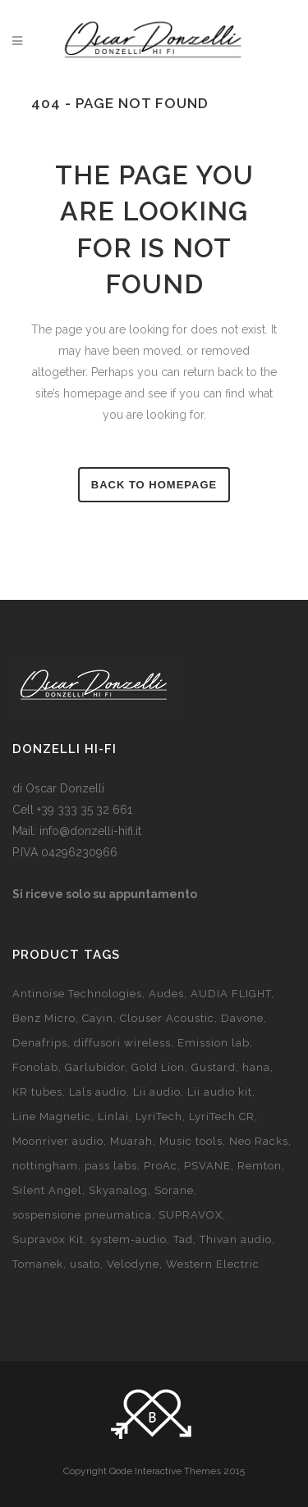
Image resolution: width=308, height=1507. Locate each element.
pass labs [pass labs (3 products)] (111, 1166)
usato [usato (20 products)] (85, 1264)
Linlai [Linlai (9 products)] (113, 1116)
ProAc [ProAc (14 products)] (160, 1166)
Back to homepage (154, 485)
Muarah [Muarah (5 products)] (131, 1141)
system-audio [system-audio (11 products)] (128, 1239)
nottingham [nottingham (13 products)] (45, 1166)
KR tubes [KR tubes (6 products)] (37, 1092)
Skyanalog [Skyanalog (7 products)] (118, 1190)
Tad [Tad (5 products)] (183, 1239)
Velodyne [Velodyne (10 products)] (133, 1264)
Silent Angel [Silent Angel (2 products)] (47, 1190)
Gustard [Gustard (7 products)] (213, 1067)
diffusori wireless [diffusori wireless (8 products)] (122, 1043)
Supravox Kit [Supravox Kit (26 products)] (48, 1239)
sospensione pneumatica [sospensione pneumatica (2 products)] (82, 1215)
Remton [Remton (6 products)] (259, 1166)
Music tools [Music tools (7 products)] (191, 1141)
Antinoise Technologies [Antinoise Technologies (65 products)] (77, 993)
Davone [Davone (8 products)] (242, 1018)
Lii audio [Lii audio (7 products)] (157, 1092)
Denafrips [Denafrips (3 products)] (39, 1043)
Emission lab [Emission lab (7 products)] (213, 1043)
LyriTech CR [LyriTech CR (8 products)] (222, 1116)
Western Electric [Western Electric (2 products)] (213, 1264)
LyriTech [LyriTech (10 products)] (159, 1116)
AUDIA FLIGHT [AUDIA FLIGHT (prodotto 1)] (231, 993)
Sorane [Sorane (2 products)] (174, 1190)
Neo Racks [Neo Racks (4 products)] (258, 1141)
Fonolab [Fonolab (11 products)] (35, 1067)
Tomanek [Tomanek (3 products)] (37, 1264)
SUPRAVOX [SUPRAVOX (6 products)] (191, 1215)
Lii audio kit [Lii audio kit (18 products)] (219, 1092)
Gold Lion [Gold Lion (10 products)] (158, 1067)
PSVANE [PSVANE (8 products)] (207, 1166)
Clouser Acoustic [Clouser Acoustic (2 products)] (167, 1018)
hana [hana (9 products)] (256, 1067)
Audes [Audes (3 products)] (166, 993)
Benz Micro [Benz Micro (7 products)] (44, 1018)
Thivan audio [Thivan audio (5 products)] (236, 1239)
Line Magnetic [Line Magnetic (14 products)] (51, 1116)
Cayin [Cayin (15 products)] (97, 1018)
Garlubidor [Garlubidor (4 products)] (95, 1067)
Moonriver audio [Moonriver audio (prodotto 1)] (57, 1141)
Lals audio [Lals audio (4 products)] (97, 1092)
